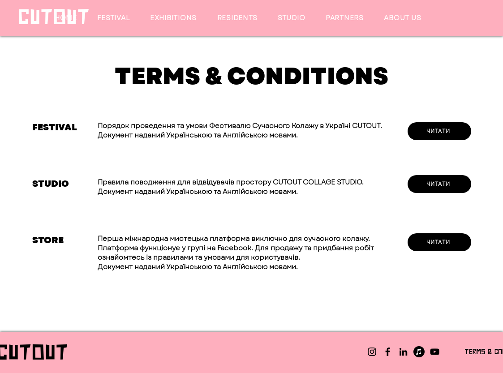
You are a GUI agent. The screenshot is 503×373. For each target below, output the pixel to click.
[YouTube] (434, 351)
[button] (114, 18)
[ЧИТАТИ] (439, 184)
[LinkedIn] (403, 351)
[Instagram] (372, 351)
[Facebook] (387, 351)
